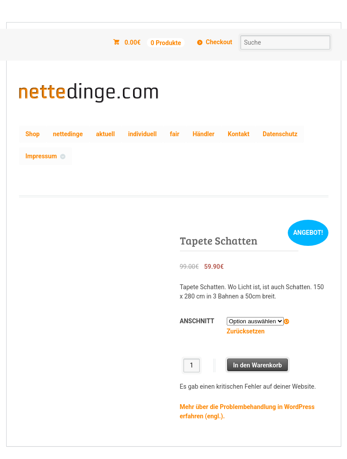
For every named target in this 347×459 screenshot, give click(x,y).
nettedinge (68, 134)
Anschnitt (197, 321)
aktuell (105, 134)
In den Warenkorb (257, 365)
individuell (142, 134)
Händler (204, 134)
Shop (33, 134)
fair (174, 134)
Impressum (41, 156)
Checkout (219, 42)
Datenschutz (280, 134)
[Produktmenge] (191, 365)
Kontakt (238, 134)
